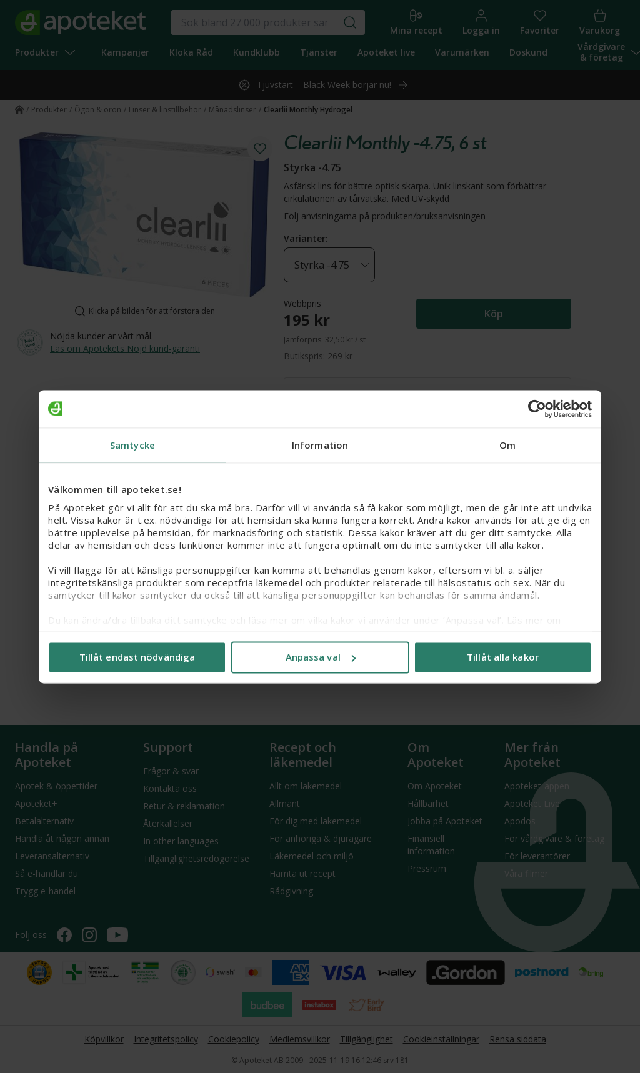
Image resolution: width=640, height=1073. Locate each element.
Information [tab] (320, 445)
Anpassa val (321, 657)
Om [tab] (507, 445)
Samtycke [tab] (132, 445)
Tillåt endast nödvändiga (137, 657)
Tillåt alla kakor (503, 657)
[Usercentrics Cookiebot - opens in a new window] (537, 408)
